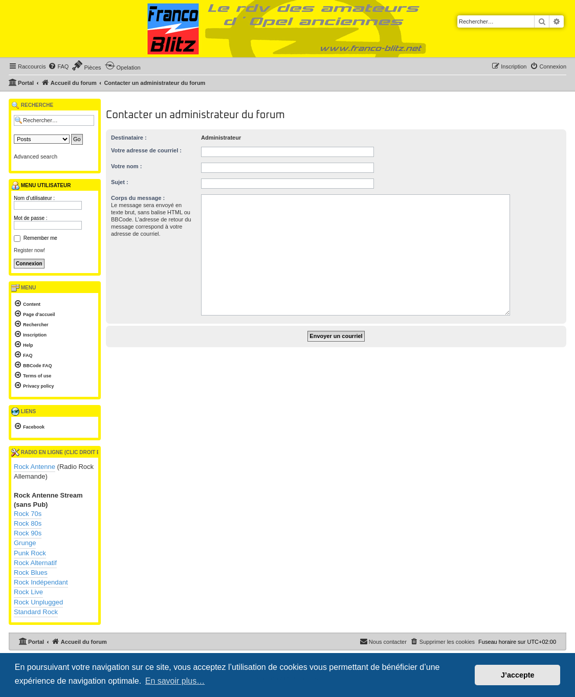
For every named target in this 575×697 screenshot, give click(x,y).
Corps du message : (138, 198)
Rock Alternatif (35, 563)
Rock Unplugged (38, 602)
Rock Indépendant (41, 582)
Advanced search (35, 156)
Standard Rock (36, 612)
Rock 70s (27, 514)
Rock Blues (31, 572)
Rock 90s (27, 533)
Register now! (29, 250)
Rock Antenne (34, 466)
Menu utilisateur (41, 186)
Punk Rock (30, 553)
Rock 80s (27, 523)
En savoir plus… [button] (175, 681)
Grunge (25, 543)
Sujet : (119, 182)
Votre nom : (126, 166)
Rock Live (28, 592)
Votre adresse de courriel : (146, 150)
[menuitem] (58, 66)
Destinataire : (129, 137)
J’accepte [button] (518, 675)
